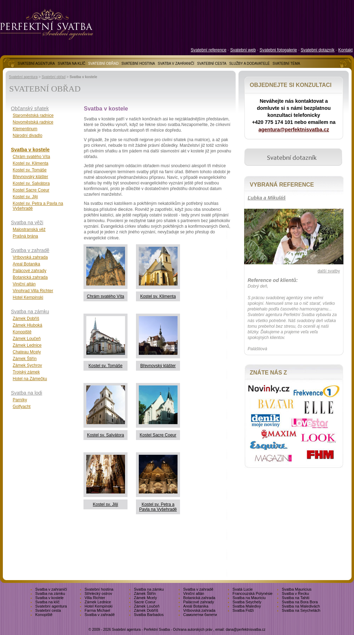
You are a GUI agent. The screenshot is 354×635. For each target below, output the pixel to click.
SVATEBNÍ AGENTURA (36, 63)
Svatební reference (208, 50)
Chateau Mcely (27, 352)
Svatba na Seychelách (301, 610)
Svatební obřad (54, 77)
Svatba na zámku (30, 311)
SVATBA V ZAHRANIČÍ (176, 63)
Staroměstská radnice (33, 115)
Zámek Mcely (145, 598)
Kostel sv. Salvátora (105, 435)
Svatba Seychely (246, 602)
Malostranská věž (29, 229)
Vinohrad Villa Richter (33, 290)
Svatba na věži (27, 222)
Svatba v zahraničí (51, 589)
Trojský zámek (26, 372)
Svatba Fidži (243, 610)
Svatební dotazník (318, 50)
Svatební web (243, 50)
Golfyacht (22, 406)
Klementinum (25, 128)
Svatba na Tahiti (295, 598)
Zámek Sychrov (27, 365)
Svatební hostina (99, 589)
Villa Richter (95, 598)
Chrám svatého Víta (105, 296)
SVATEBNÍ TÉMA (286, 63)
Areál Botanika (196, 606)
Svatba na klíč (47, 602)
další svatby (329, 271)
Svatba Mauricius (296, 589)
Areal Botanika (26, 264)
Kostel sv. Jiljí (105, 504)
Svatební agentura (23, 77)
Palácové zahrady (29, 270)
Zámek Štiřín (25, 358)
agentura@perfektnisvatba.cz (294, 129)
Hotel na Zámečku (30, 378)
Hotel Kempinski (28, 297)
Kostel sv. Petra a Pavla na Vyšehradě (158, 507)
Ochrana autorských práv (192, 629)
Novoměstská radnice (33, 122)
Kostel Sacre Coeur (157, 435)
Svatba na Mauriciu (249, 598)
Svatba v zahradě (30, 250)
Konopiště (22, 331)
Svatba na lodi (26, 393)
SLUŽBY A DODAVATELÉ (249, 63)
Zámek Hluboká (27, 325)
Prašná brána (25, 236)
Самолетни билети (200, 614)
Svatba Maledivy (246, 606)
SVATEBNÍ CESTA (211, 63)
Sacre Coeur (145, 602)
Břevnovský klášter (158, 365)
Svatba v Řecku (295, 593)
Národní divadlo (27, 135)
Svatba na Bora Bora (300, 602)
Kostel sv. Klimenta (158, 296)
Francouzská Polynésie (252, 593)
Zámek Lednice (27, 345)
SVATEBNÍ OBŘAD (103, 63)
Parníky (20, 399)
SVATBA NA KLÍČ (72, 63)
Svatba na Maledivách (301, 606)
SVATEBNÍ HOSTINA (138, 63)
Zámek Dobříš (26, 318)
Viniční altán (24, 284)
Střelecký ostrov (98, 593)
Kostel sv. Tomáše (105, 365)
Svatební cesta (48, 610)
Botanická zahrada (30, 277)
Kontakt (345, 50)
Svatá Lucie (242, 589)
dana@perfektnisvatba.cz (246, 629)
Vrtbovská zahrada (30, 257)
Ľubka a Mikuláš (267, 198)
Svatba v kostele (30, 149)
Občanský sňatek (30, 108)
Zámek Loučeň (27, 338)
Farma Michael (97, 610)
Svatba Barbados (148, 614)
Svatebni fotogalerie (278, 50)
